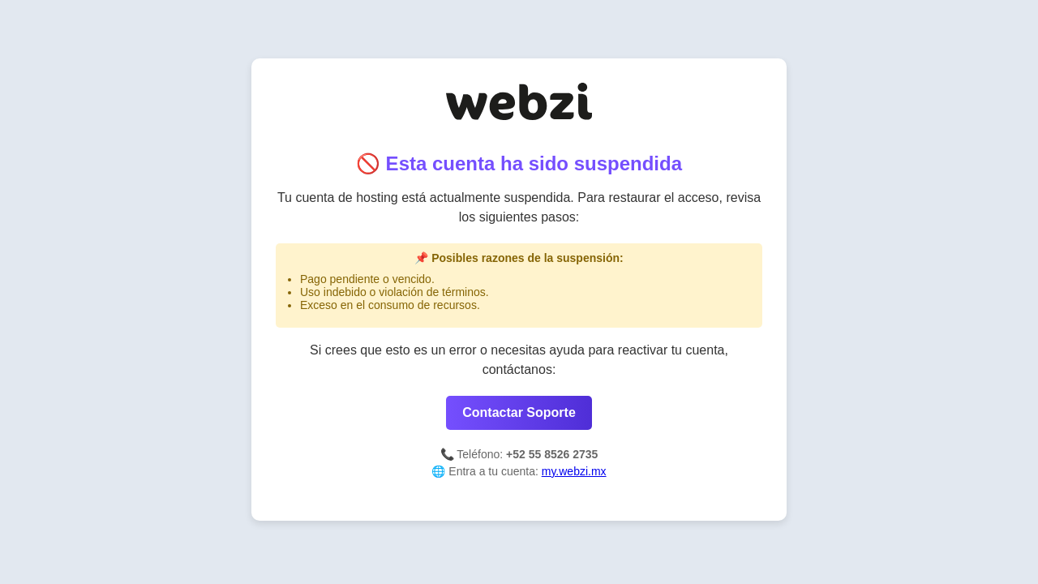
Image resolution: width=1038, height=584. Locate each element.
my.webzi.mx (574, 471)
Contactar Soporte (519, 412)
